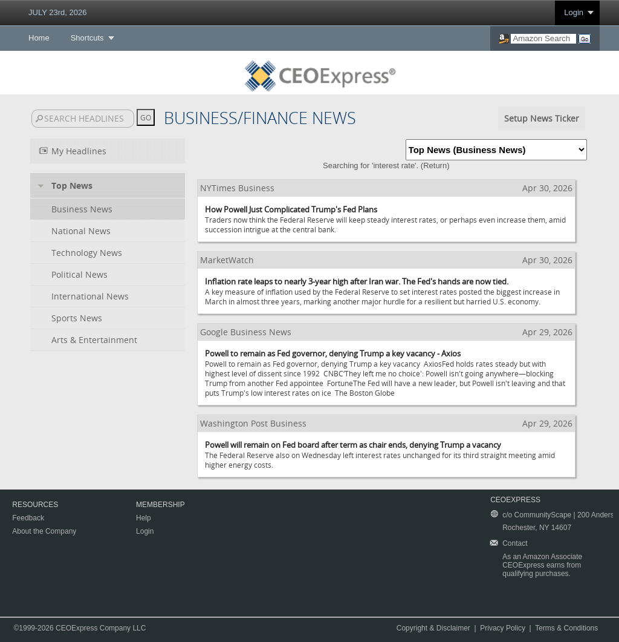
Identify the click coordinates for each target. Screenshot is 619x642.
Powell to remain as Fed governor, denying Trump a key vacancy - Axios (333, 353)
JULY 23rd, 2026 (57, 12)
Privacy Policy (502, 628)
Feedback (28, 518)
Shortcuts (87, 37)
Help (143, 518)
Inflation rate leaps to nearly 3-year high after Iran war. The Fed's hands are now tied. (356, 281)
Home (39, 37)
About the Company (44, 531)
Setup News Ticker (541, 118)
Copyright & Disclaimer (433, 628)
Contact (514, 543)
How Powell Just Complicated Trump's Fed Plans (291, 209)
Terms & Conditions (566, 628)
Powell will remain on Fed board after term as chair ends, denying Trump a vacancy (353, 444)
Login (573, 12)
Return (435, 165)
